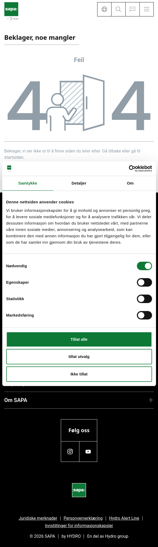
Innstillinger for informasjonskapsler (79, 525)
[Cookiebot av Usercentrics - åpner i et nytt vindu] (128, 168)
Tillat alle (79, 339)
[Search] (118, 9)
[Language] (104, 9)
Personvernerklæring (83, 518)
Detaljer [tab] (79, 183)
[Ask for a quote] (132, 9)
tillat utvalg (79, 356)
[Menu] (146, 9)
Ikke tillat (78, 374)
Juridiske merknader (38, 518)
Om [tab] (130, 183)
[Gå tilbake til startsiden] (11, 11)
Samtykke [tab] (27, 183)
